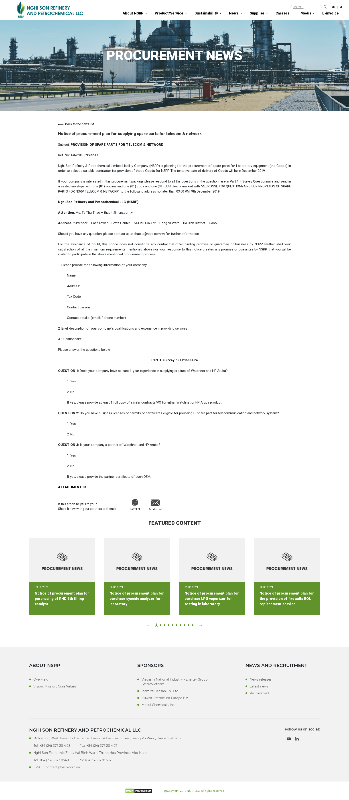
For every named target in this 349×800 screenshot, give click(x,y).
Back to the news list (76, 124)
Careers (282, 13)
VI (340, 6)
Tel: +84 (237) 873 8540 (51, 760)
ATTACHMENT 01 (72, 487)
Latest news (259, 686)
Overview (40, 679)
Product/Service (169, 13)
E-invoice (330, 13)
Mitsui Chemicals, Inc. (158, 705)
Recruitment (260, 693)
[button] (148, 625)
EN (333, 6)
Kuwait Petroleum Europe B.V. (165, 698)
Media (305, 13)
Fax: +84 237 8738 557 (94, 760)
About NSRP (133, 13)
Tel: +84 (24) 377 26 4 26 (52, 745)
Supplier (257, 13)
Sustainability (206, 13)
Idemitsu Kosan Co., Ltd (160, 691)
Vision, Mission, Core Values (54, 686)
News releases (261, 679)
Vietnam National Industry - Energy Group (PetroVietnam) (174, 681)
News (234, 13)
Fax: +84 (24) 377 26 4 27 (98, 745)
